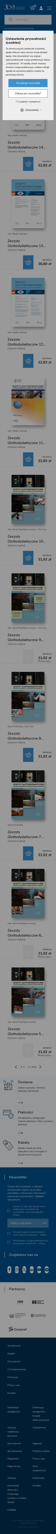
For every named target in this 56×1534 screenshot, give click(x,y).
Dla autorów (13, 1361)
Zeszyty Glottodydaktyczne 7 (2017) (24, 837)
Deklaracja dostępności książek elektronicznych (41, 1414)
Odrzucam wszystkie (28, 93)
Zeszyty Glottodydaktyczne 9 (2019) (24, 640)
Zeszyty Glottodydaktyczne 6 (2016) (24, 935)
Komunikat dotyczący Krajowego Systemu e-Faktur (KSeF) (16, 1494)
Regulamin (13, 1458)
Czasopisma (39, 1427)
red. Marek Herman (17, 135)
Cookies (11, 1510)
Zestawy (11, 1478)
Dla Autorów (14, 1443)
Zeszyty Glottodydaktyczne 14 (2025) (25, 147)
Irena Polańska (15, 726)
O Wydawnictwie (16, 1369)
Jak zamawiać (14, 1451)
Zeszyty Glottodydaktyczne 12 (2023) (25, 344)
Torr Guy (42, 529)
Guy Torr (29, 726)
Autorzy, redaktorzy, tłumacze (13, 1432)
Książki (11, 1353)
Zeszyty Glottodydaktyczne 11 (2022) (25, 443)
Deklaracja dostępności (13, 1409)
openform (34, 1526)
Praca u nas (13, 1385)
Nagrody (37, 1443)
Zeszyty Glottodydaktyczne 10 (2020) (25, 541)
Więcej (16, 1214)
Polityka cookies (41, 1451)
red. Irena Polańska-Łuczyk (22, 529)
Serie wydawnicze (39, 1468)
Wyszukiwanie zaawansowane (19, 29)
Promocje (12, 1377)
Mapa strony (13, 1466)
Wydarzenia (13, 1345)
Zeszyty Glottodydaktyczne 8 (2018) (24, 738)
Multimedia (38, 1478)
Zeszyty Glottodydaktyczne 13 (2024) (25, 246)
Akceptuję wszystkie (28, 83)
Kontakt (11, 1393)
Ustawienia (30, 110)
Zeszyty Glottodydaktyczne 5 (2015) (24, 1034)
